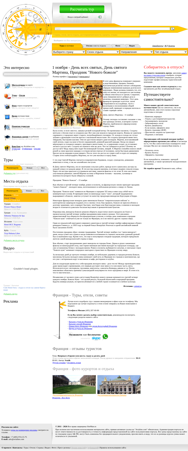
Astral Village (10, 198)
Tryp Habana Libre (12, 233)
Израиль (7, 195)
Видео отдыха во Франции (80, 328)
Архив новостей (78, 447)
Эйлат (15, 195)
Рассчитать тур (82, 9)
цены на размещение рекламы (24, 430)
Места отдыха (16, 181)
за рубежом (25, 136)
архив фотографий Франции (104, 326)
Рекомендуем (12, 168)
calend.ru (138, 286)
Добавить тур (9, 173)
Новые (30, 168)
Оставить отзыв (74, 362)
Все (43, 168)
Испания (8, 221)
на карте (22, 85)
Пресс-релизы (64, 447)
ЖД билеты (170, 46)
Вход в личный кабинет (78, 17)
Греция (7, 213)
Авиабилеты (157, 46)
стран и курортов (22, 105)
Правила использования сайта (113, 447)
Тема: (78, 356)
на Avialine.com (23, 146)
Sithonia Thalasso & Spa (14, 216)
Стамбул (16, 204)
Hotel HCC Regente (12, 224)
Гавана (13, 230)
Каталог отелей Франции (80, 324)
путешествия (20, 116)
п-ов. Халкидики (19, 213)
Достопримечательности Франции (68, 395)
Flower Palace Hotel (12, 207)
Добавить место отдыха (14, 240)
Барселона (18, 221)
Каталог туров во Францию (81, 321)
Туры (8, 159)
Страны (40, 447)
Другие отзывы (59, 362)
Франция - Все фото (61, 398)
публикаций (93, 447)
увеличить (72, 76)
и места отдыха (96, 46)
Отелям (37, 148)
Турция (7, 204)
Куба (6, 230)
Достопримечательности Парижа (111, 395)
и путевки (66, 46)
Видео (47, 447)
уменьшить (84, 76)
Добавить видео (10, 294)
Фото (54, 447)
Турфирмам (27, 148)
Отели (32, 447)
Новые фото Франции (78, 326)
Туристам (16, 148)
